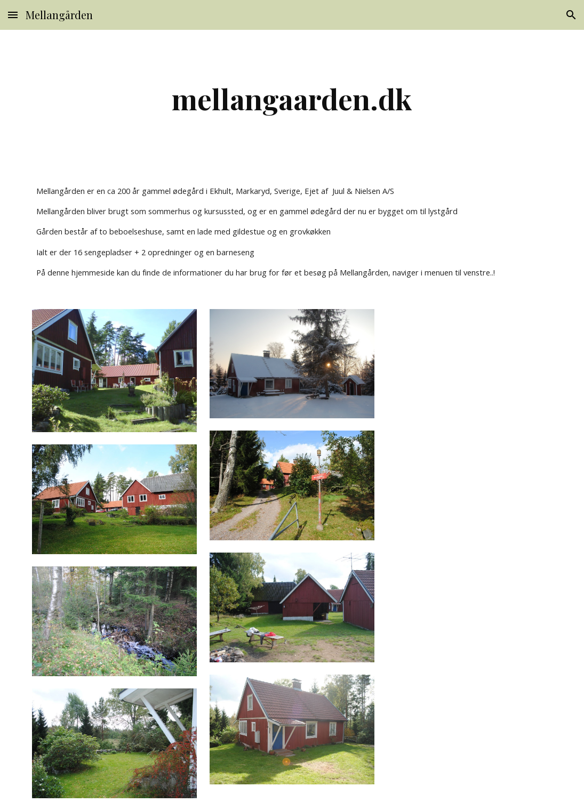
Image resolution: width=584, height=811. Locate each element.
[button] (13, 14)
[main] (291, 98)
